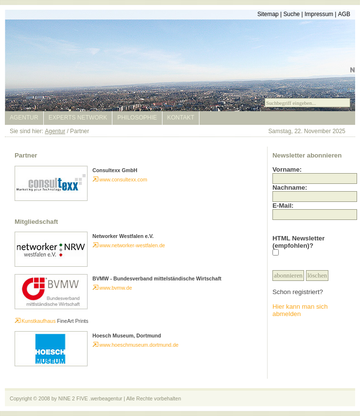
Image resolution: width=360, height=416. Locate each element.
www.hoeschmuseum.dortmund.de (135, 345)
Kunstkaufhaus (35, 321)
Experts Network (78, 117)
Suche (291, 14)
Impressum (319, 14)
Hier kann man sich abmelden (300, 310)
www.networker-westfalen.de (128, 245)
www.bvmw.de (112, 288)
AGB (344, 14)
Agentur (24, 117)
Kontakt (181, 117)
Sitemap (268, 14)
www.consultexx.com (119, 179)
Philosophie (137, 117)
